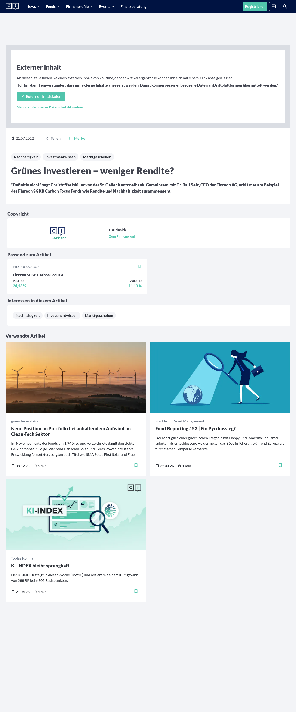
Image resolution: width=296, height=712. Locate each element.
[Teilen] (53, 138)
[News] (33, 6)
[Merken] (78, 138)
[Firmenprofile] (79, 6)
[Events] (107, 6)
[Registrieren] (255, 6)
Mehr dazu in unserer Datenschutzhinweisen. (50, 107)
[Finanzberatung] (133, 6)
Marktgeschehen (97, 156)
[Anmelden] (273, 6)
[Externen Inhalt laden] (41, 96)
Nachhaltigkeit (26, 156)
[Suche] (285, 6)
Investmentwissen (60, 156)
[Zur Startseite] (12, 6)
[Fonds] (53, 6)
